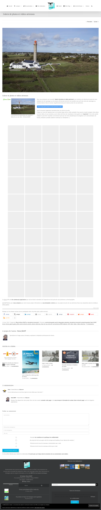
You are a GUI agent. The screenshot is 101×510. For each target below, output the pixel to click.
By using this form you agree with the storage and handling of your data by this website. (52, 440)
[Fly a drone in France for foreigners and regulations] (6, 498)
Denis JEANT (93, 322)
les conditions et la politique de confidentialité (46, 437)
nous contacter (17, 302)
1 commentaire (33, 378)
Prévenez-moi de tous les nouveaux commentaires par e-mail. (45, 443)
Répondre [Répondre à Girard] (22, 389)
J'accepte (75, 501)
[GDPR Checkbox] (16, 437)
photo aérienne (23, 323)
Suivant (95, 21)
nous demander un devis (49, 302)
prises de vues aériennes (54, 323)
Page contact (27, 481)
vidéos (75, 323)
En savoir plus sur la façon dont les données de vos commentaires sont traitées (48, 453)
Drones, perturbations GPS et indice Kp (29, 489)
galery (14, 323)
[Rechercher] (74, 484)
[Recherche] (97, 484)
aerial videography (59, 322)
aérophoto (67, 322)
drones (7, 323)
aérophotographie (85, 322)
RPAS (61, 323)
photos (29, 323)
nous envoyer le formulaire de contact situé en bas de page (69, 400)
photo (18, 323)
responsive (85, 113)
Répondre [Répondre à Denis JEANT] (27, 397)
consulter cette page (46, 400)
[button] (91, 5)
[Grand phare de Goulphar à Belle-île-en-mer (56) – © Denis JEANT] (50, 60)
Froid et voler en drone (47, 363)
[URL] (45, 433)
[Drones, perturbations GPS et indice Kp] (6, 490)
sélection (65, 323)
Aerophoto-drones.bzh (75, 322)
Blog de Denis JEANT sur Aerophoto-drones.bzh (27, 322)
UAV (69, 323)
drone (3, 323)
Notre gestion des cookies (39, 507)
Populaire (11, 484)
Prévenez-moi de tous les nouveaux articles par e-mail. (44, 446)
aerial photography (50, 322)
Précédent (89, 21)
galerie (11, 323)
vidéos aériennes (81, 323)
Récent (26, 485)
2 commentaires (90, 323)
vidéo (71, 323)
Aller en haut (96, 307)
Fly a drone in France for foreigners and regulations (29, 496)
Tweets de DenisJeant (74, 490)
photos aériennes (36, 323)
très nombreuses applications (18, 299)
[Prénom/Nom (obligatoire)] (45, 427)
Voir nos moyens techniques (40, 473)
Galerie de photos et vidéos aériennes (64, 99)
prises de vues (44, 323)
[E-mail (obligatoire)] (45, 430)
